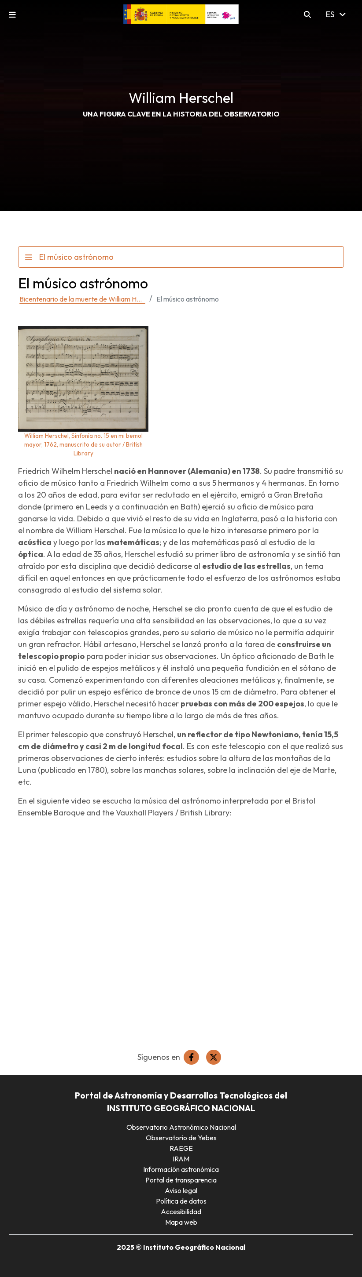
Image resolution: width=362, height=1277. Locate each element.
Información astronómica (181, 1169)
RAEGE (181, 1148)
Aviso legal (181, 1190)
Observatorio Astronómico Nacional (181, 1127)
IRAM (181, 1158)
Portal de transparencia (181, 1179)
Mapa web (181, 1222)
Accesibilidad (181, 1211)
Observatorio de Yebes (181, 1137)
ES (336, 14)
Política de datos (181, 1201)
